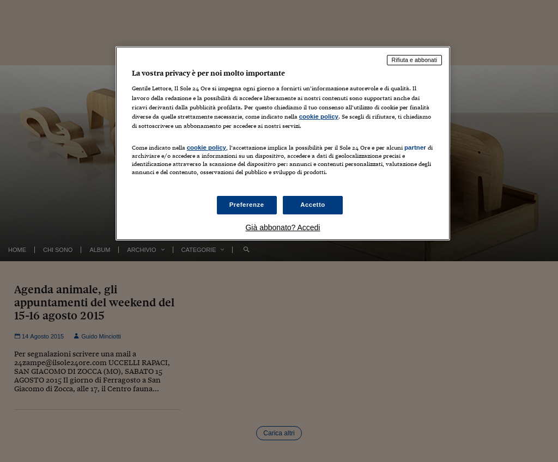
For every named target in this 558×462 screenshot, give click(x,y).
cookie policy (318, 116)
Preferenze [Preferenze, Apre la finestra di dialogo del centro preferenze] (246, 204)
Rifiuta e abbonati (415, 60)
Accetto (312, 204)
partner (415, 147)
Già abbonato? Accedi (282, 227)
